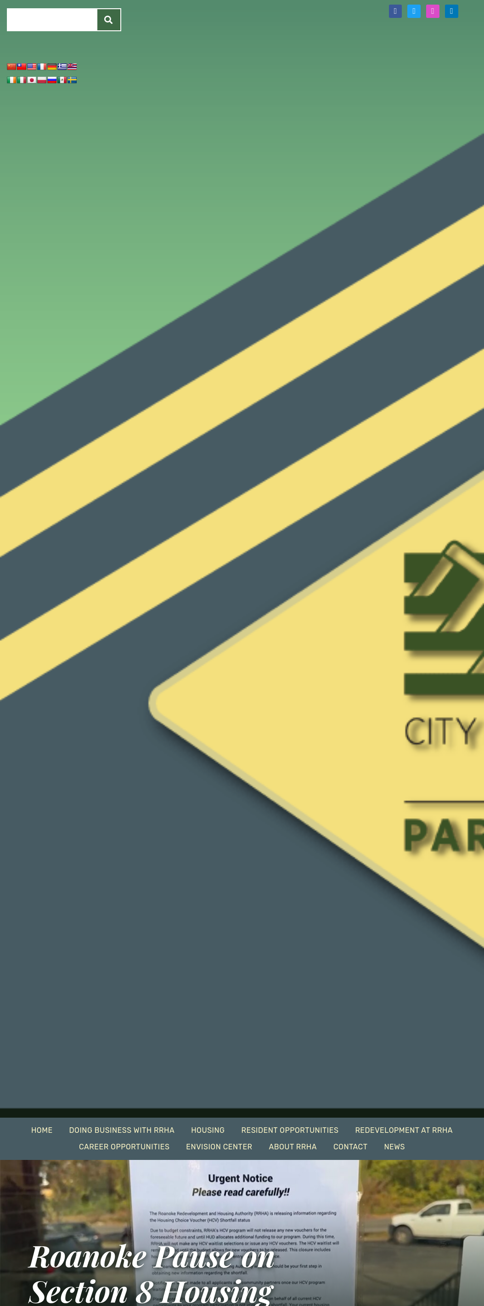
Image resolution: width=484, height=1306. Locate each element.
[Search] (108, 19)
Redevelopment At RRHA (404, 1130)
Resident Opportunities (289, 1130)
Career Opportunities (124, 1146)
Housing (208, 1130)
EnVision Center (219, 1146)
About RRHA (293, 1146)
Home (42, 1130)
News (394, 1146)
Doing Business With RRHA (122, 1130)
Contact (350, 1146)
